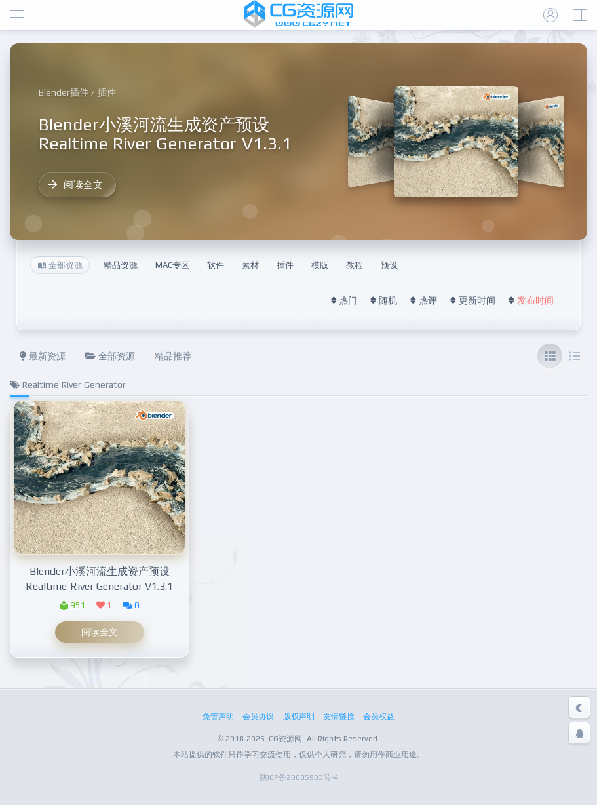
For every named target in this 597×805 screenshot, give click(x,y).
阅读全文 (75, 184)
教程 (354, 265)
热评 (428, 300)
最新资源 (43, 356)
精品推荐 (173, 356)
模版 (319, 265)
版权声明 (299, 716)
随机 (388, 300)
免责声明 (218, 716)
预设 (389, 265)
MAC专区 (172, 265)
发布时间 (535, 300)
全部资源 (110, 356)
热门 (348, 300)
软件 (215, 265)
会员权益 (379, 716)
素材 (250, 265)
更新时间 (477, 300)
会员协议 (258, 716)
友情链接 (339, 716)
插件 (285, 265)
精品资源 (121, 265)
